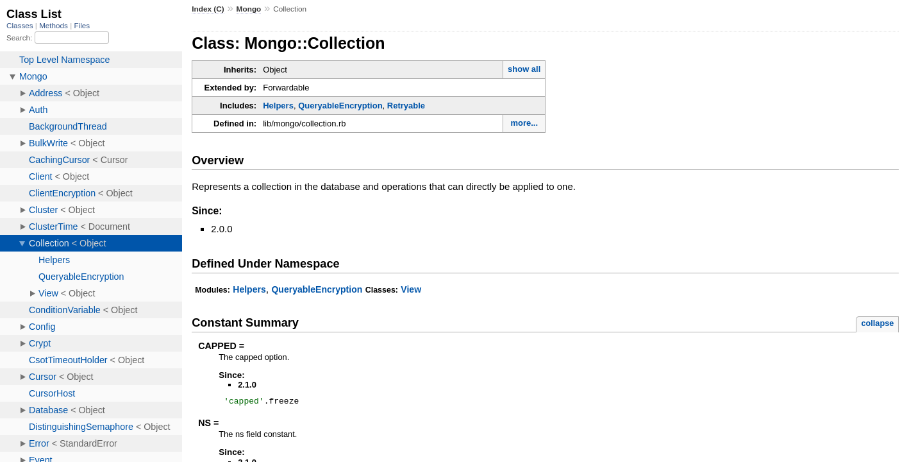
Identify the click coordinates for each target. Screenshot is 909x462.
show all (524, 69)
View (411, 289)
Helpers (278, 105)
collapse (877, 323)
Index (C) (208, 8)
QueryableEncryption (340, 105)
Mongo (249, 8)
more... (524, 123)
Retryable (406, 105)
